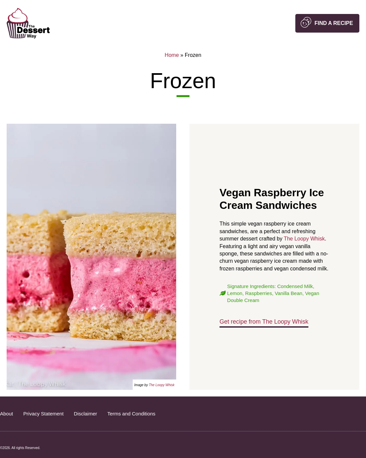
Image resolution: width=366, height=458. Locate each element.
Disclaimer (85, 413)
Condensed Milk (295, 286)
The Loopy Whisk (161, 385)
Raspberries (258, 293)
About (6, 413)
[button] (327, 23)
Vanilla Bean (288, 293)
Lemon (235, 293)
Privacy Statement (43, 413)
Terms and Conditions (132, 413)
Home (172, 55)
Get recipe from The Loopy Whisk (264, 321)
